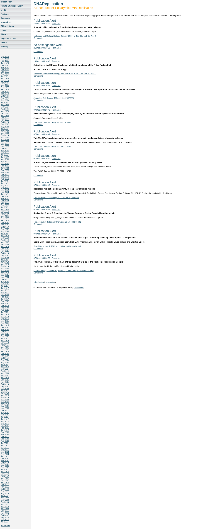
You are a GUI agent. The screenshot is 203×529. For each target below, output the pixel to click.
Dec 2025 (5, 65)
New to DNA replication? (12, 6)
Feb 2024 (5, 113)
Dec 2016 (5, 301)
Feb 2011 (5, 454)
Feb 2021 (5, 192)
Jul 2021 (4, 181)
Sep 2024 (5, 98)
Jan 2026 (5, 63)
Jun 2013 (5, 393)
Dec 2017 (5, 275)
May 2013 (5, 395)
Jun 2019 (5, 236)
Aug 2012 (5, 415)
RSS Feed (5, 525)
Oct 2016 (5, 306)
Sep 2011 (5, 439)
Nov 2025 (5, 67)
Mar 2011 (5, 452)
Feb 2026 (5, 61)
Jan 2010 (5, 482)
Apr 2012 (5, 423)
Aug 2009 (5, 493)
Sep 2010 (5, 465)
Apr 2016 (5, 319)
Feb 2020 (5, 218)
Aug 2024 (5, 100)
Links (3, 30)
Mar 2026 (5, 59)
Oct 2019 (5, 227)
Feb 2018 (5, 271)
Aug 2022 (5, 153)
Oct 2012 (5, 410)
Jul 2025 (4, 76)
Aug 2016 (5, 310)
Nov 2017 (5, 277)
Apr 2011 (5, 450)
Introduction (6, 2)
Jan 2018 (5, 273)
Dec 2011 (5, 432)
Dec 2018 (5, 249)
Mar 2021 (5, 190)
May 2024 (5, 107)
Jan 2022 (5, 168)
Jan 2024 (5, 116)
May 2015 (5, 343)
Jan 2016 (5, 325)
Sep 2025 (5, 72)
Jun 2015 (5, 340)
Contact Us (79, 287)
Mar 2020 (5, 216)
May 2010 (5, 474)
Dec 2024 (5, 91)
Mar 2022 (5, 164)
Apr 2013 (5, 397)
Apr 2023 (5, 135)
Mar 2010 (5, 478)
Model (3, 10)
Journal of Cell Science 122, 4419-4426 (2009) (54, 98)
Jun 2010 (5, 471)
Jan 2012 (5, 430)
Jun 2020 (5, 209)
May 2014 (5, 369)
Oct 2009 (5, 489)
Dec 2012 (5, 406)
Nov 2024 (5, 94)
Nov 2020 (5, 198)
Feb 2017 (5, 297)
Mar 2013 (5, 399)
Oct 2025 (5, 70)
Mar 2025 (5, 85)
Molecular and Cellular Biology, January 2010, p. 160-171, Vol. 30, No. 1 (65, 74)
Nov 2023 (5, 120)
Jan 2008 (5, 509)
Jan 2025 (5, 89)
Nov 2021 (5, 172)
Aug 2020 (5, 205)
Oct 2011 (5, 437)
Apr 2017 (5, 292)
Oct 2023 (5, 122)
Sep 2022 (5, 150)
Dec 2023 (5, 118)
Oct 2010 (5, 463)
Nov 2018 (5, 251)
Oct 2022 (5, 148)
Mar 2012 (5, 426)
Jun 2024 (5, 105)
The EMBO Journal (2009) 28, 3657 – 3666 (52, 122)
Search (4, 42)
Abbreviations (7, 26)
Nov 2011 (5, 434)
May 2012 (5, 421)
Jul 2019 (4, 233)
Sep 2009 (5, 491)
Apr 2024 (5, 109)
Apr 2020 (5, 214)
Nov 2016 (5, 303)
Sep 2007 (5, 517)
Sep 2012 (5, 413)
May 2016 (5, 316)
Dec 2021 (5, 170)
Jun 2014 (5, 367)
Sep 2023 (5, 124)
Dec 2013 (5, 380)
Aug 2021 (5, 179)
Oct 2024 (5, 96)
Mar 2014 (5, 373)
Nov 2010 (5, 461)
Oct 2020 (5, 201)
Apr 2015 (5, 345)
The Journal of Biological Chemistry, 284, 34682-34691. (57, 222)
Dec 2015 (5, 327)
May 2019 (5, 238)
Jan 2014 (5, 378)
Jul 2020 (4, 207)
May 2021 (5, 185)
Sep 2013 (5, 386)
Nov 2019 (5, 225)
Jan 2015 (5, 351)
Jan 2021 (5, 194)
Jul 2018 (4, 260)
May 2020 (5, 212)
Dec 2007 (5, 511)
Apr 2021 (5, 188)
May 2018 (5, 264)
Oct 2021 (5, 174)
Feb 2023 (5, 140)
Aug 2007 (5, 520)
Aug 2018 (5, 257)
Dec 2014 (5, 354)
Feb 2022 (5, 166)
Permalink (56, 23)
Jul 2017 (4, 286)
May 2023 (5, 133)
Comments (38, 38)
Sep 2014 (5, 360)
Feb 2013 (5, 402)
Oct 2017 (5, 279)
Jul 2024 (4, 102)
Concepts (5, 18)
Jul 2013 (4, 391)
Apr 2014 (5, 371)
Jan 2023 (5, 142)
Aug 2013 (5, 389)
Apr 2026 (5, 57)
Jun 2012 (5, 419)
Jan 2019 (5, 247)
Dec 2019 (5, 223)
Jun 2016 (5, 314)
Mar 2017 (5, 295)
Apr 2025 (5, 83)
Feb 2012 (5, 428)
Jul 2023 (4, 129)
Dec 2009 (5, 485)
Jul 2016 (4, 312)
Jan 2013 (5, 404)
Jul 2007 (4, 522)
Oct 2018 (5, 253)
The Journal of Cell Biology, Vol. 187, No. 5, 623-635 (56, 198)
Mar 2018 (5, 268)
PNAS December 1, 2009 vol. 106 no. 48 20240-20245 (57, 246)
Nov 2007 (5, 513)
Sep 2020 (5, 203)
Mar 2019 (5, 242)
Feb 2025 (5, 87)
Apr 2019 (5, 240)
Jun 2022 (5, 157)
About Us (5, 34)
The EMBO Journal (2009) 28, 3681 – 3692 (52, 147)
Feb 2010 (5, 480)
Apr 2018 (5, 266)
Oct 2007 (5, 515)
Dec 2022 (5, 144)
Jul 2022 (4, 155)
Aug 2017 (5, 284)
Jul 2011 (4, 443)
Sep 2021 (5, 177)
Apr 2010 (5, 476)
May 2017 (5, 290)
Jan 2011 (5, 456)
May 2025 (5, 81)
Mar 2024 (5, 111)
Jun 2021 (5, 183)
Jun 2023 (5, 131)
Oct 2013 (5, 384)
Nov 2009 (5, 487)
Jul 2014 (4, 364)
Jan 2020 (5, 220)
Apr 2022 (5, 161)
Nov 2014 (5, 356)
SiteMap (4, 46)
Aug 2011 (5, 441)
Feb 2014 (5, 375)
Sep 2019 (5, 229)
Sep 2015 (5, 334)
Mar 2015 (5, 347)
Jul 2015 (4, 338)
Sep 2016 (5, 308)
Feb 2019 (5, 244)
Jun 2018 (5, 262)
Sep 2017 (5, 281)
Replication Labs (8, 38)
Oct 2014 (5, 358)
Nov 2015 (5, 330)
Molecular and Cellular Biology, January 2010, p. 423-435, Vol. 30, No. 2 (65, 36)
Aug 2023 (5, 126)
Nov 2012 (5, 408)
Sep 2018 (5, 255)
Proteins (5, 14)
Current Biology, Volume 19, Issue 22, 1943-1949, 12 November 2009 (63, 271)
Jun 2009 (5, 498)
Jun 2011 (5, 445)
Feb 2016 (5, 323)
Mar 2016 (5, 321)
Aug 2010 (5, 467)
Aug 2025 (5, 74)
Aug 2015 (5, 336)
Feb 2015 (5, 349)
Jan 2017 (5, 299)
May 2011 (5, 447)
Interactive (5, 22)
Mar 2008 (5, 504)
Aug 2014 (5, 362)
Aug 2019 (5, 231)
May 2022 (5, 159)
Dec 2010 (5, 458)
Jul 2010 (4, 469)
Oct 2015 (5, 332)
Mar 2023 (5, 137)
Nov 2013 (5, 382)
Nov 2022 (5, 146)
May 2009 (5, 500)
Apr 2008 (5, 502)
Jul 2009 (4, 496)
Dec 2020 (5, 196)
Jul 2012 (4, 417)
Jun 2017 (5, 288)
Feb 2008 (5, 506)
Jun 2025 (5, 78)
